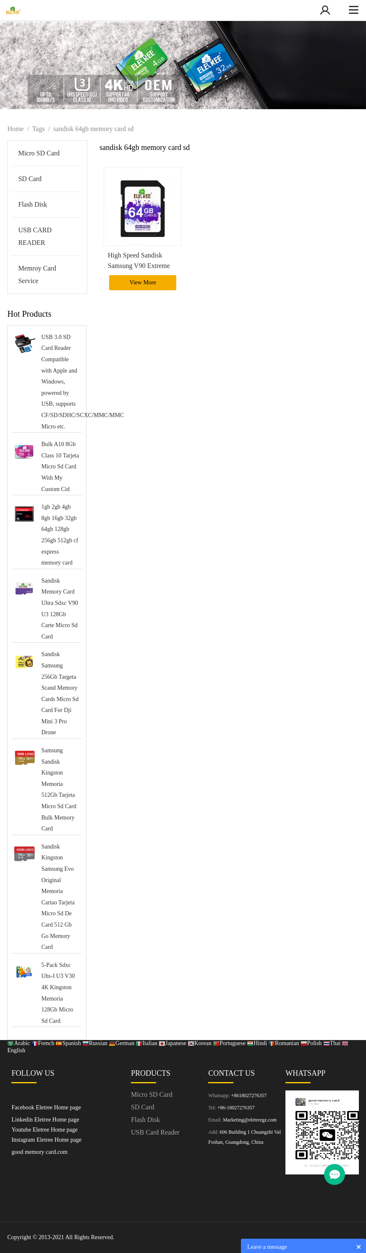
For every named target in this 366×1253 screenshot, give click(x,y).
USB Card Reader (155, 1132)
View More (142, 282)
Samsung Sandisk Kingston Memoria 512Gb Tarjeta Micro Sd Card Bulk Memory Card (58, 789)
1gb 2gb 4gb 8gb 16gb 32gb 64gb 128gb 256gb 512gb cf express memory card (59, 535)
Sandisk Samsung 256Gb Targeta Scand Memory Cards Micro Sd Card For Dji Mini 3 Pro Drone (59, 693)
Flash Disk (32, 204)
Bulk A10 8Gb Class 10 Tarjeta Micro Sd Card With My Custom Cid (60, 466)
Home (15, 128)
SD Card (30, 178)
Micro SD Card (39, 153)
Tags (38, 128)
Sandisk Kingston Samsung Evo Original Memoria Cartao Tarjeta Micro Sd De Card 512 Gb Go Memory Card (57, 896)
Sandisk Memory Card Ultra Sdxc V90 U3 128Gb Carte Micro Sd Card (59, 609)
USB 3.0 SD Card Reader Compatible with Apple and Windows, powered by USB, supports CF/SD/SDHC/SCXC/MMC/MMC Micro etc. (60, 382)
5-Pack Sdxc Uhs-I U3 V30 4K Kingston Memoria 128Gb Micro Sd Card (58, 993)
